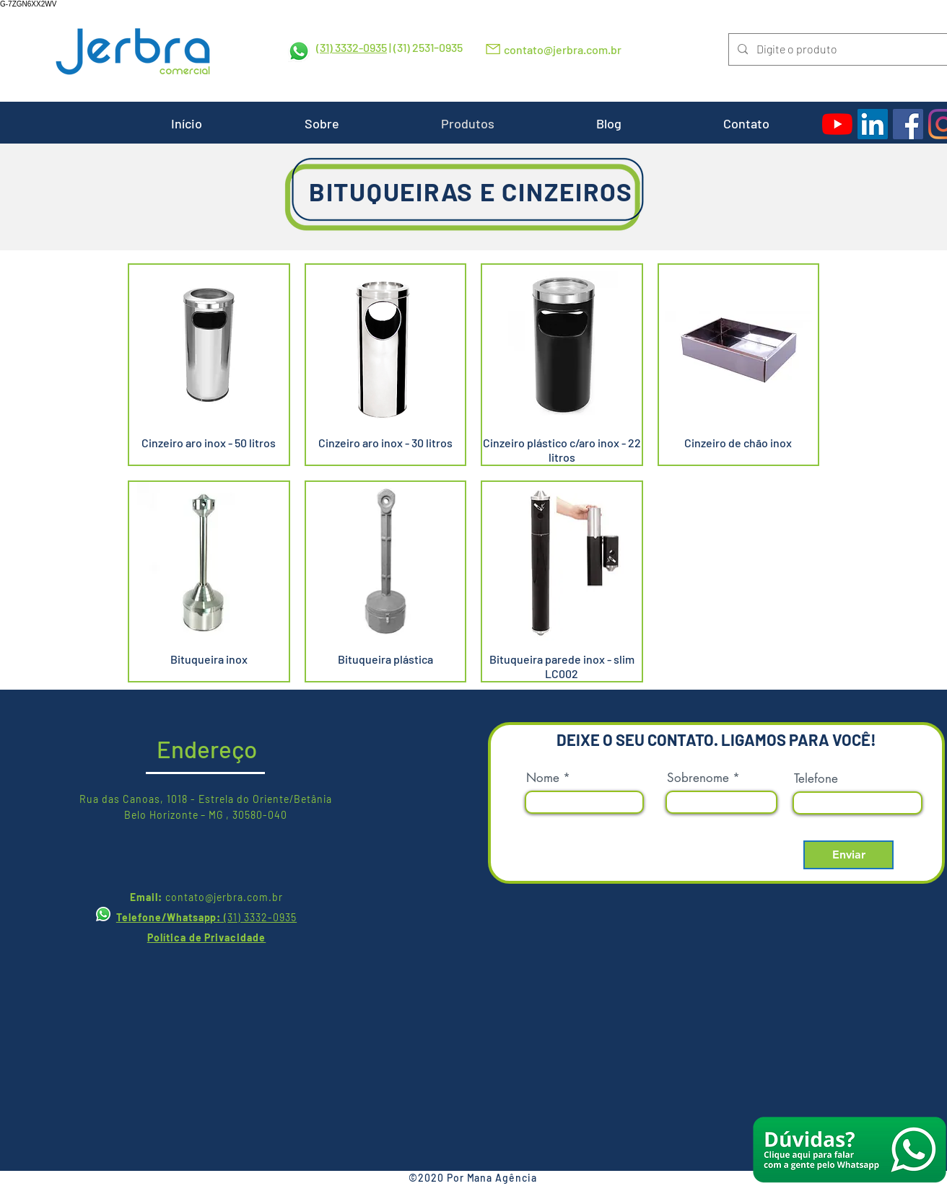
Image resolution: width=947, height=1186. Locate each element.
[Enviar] (848, 854)
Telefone (816, 779)
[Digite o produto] (836, 49)
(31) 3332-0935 (351, 47)
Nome (542, 778)
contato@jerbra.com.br (562, 49)
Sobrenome (698, 778)
